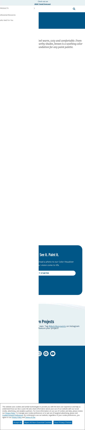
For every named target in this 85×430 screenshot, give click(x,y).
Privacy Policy (10, 413)
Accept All (17, 422)
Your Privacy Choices (62, 422)
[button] (81, 9)
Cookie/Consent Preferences (12, 415)
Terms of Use (30, 417)
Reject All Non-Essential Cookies (37, 422)
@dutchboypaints (57, 326)
